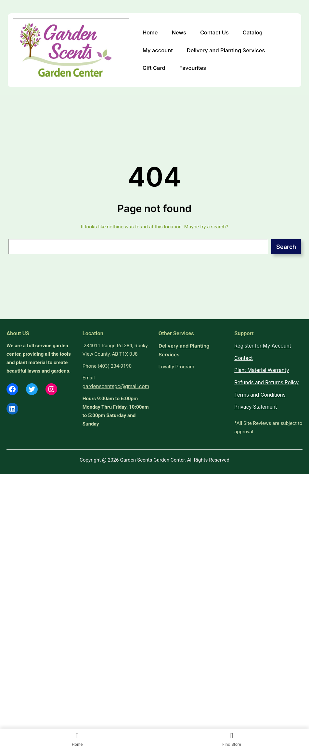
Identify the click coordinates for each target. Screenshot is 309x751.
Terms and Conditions (260, 395)
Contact (243, 358)
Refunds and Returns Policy (266, 382)
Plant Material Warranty (261, 370)
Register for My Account (262, 346)
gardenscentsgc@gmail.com (116, 386)
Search (286, 246)
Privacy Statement (255, 407)
